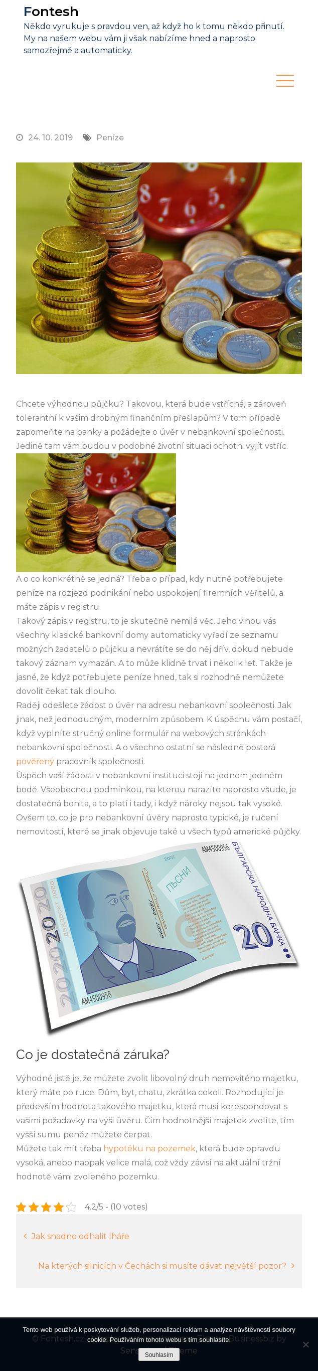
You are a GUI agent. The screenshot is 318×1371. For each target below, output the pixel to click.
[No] (305, 1344)
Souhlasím (159, 1354)
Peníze (110, 137)
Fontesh (51, 12)
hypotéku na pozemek (149, 1148)
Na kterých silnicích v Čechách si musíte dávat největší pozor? (162, 1266)
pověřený (35, 761)
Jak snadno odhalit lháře (80, 1236)
